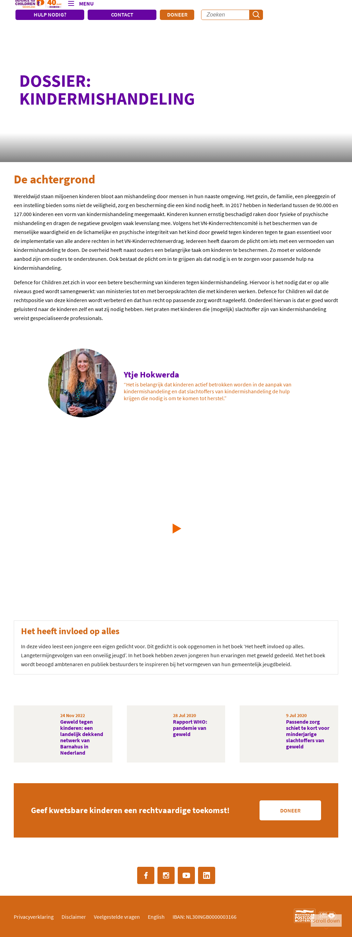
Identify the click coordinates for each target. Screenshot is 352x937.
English (156, 916)
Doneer (177, 14)
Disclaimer (74, 916)
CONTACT (122, 14)
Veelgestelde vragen (117, 916)
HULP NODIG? (50, 14)
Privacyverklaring (34, 916)
